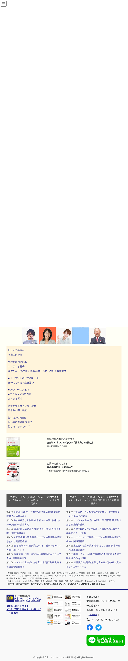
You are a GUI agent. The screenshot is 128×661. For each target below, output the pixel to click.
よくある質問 (15, 398)
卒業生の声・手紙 (17, 410)
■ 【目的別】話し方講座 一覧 (23, 378)
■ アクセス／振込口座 (19, 394)
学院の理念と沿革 (17, 362)
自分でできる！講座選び (21, 382)
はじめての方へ (16, 350)
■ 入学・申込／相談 (18, 389)
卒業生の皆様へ (16, 354)
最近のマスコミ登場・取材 (22, 406)
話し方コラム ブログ (19, 426)
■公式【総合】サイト (17, 606)
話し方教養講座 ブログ (20, 422)
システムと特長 (16, 366)
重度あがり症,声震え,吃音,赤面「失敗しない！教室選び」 (38, 371)
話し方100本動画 (17, 417)
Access (93, 614)
